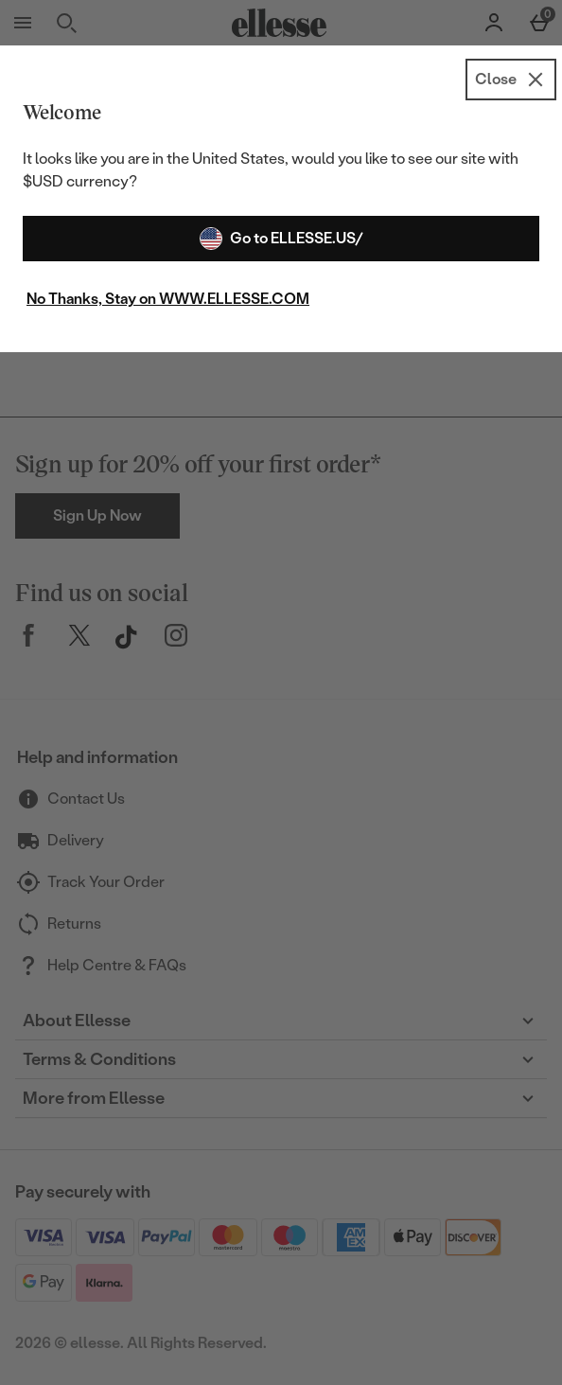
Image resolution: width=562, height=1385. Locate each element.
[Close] (510, 79)
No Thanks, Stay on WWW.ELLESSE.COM (167, 299)
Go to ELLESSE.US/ (281, 238)
